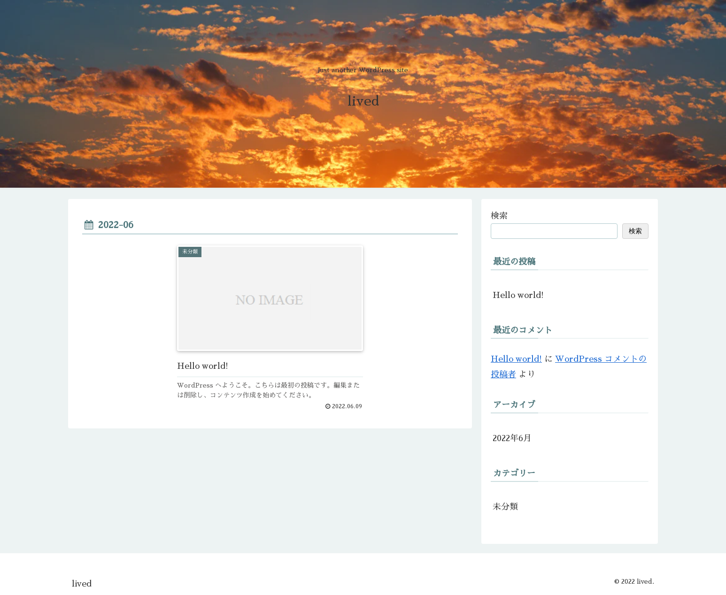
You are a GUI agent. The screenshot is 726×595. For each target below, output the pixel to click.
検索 (499, 216)
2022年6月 (512, 438)
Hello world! (518, 295)
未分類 (505, 507)
